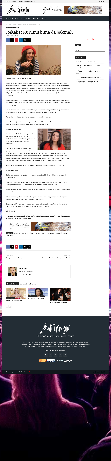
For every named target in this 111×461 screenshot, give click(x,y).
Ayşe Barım (17, 233)
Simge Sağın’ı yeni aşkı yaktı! (87, 82)
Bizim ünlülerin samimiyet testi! (88, 77)
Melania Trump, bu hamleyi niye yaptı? (88, 72)
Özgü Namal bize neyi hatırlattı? (36, 298)
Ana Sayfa (8, 24)
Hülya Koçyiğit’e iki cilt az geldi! (58, 302)
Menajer (58, 233)
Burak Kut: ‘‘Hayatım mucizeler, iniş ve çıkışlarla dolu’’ (56, 259)
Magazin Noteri (50, 233)
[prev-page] (7, 306)
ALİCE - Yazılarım (17, 24)
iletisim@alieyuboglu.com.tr (58, 350)
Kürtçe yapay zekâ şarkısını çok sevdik (88, 66)
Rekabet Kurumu (11, 235)
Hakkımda (90, 39)
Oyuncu (65, 233)
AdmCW (29, 372)
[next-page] (10, 306)
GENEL (17, 27)
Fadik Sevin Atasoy (40, 233)
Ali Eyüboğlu (23, 268)
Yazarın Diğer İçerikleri (28, 284)
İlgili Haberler (12, 284)
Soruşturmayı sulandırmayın (14, 258)
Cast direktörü (25, 233)
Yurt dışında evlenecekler (85, 61)
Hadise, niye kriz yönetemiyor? (14, 300)
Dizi (32, 233)
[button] (103, 18)
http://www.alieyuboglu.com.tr (26, 271)
